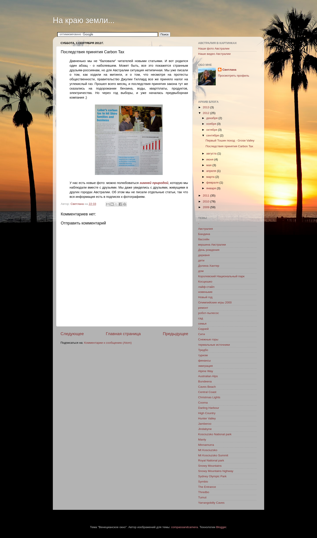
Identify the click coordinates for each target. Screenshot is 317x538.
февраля (212, 182)
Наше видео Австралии (214, 53)
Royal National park (211, 460)
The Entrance (207, 486)
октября (212, 129)
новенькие (205, 292)
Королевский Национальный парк (221, 276)
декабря (212, 118)
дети (201, 260)
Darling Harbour (208, 407)
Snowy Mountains (210, 465)
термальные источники (214, 344)
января (211, 188)
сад (200, 318)
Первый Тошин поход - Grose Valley (230, 140)
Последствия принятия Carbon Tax (229, 146)
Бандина (204, 234)
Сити (201, 334)
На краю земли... (84, 20)
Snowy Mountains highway (215, 471)
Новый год (205, 297)
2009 (206, 207)
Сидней (203, 329)
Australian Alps (208, 376)
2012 (206, 113)
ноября (211, 123)
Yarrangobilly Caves (211, 502)
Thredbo (203, 492)
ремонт (203, 307)
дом (201, 271)
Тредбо (203, 350)
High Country (207, 413)
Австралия (205, 228)
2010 (206, 201)
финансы (204, 360)
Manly (202, 439)
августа (211, 153)
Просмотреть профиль (233, 75)
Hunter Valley (207, 418)
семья (202, 323)
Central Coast (207, 392)
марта (210, 176)
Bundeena (205, 381)
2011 (206, 195)
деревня (204, 255)
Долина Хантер (208, 265)
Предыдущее (175, 333)
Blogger (221, 527)
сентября (213, 135)
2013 (206, 107)
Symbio (203, 481)
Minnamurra (206, 444)
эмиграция (205, 365)
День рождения (208, 250)
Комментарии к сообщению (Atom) (108, 342)
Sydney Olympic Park (212, 476)
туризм (203, 355)
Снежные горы (208, 339)
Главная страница (123, 333)
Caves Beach (207, 386)
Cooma (203, 402)
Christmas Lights (209, 397)
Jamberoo (204, 423)
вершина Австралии (212, 244)
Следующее (72, 333)
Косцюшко (205, 281)
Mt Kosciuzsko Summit (213, 455)
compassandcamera (184, 527)
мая (209, 165)
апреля (211, 171)
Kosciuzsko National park (215, 434)
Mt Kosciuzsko (207, 450)
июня (210, 159)
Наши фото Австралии (213, 48)
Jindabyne (205, 429)
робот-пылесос (208, 313)
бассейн (203, 239)
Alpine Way (205, 371)
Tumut (202, 497)
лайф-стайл (206, 286)
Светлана (229, 69)
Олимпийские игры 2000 (215, 302)
